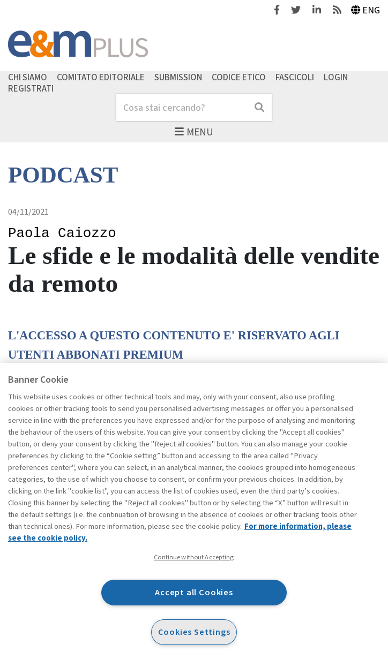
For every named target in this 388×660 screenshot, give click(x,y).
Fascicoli (294, 77)
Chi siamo (27, 77)
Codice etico (239, 77)
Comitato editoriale (101, 77)
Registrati (31, 88)
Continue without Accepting (194, 557)
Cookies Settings (194, 632)
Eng (365, 10)
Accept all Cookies (194, 592)
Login (336, 77)
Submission (178, 77)
